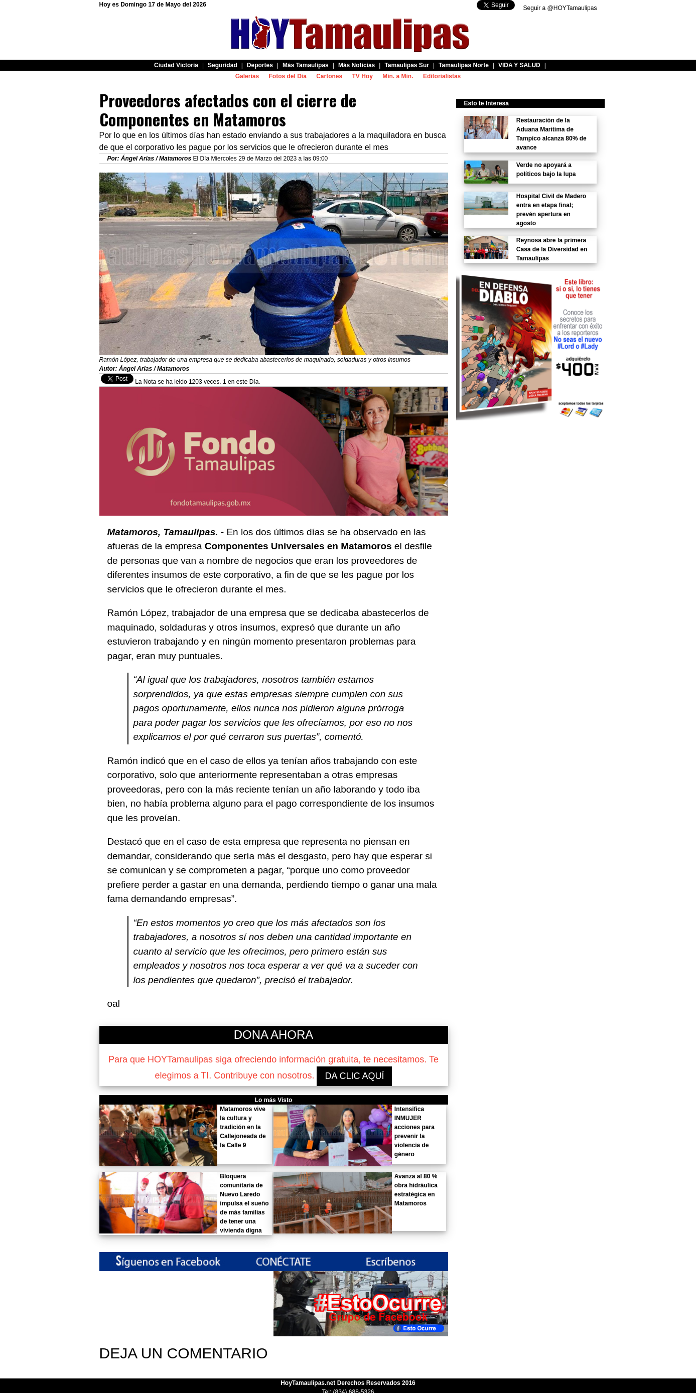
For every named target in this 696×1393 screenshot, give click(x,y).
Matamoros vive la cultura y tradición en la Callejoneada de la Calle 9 (242, 1127)
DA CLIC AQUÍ (354, 1076)
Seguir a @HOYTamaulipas (560, 8)
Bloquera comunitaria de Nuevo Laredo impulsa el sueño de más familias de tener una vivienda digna (244, 1203)
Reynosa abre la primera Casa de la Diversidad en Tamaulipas (551, 249)
